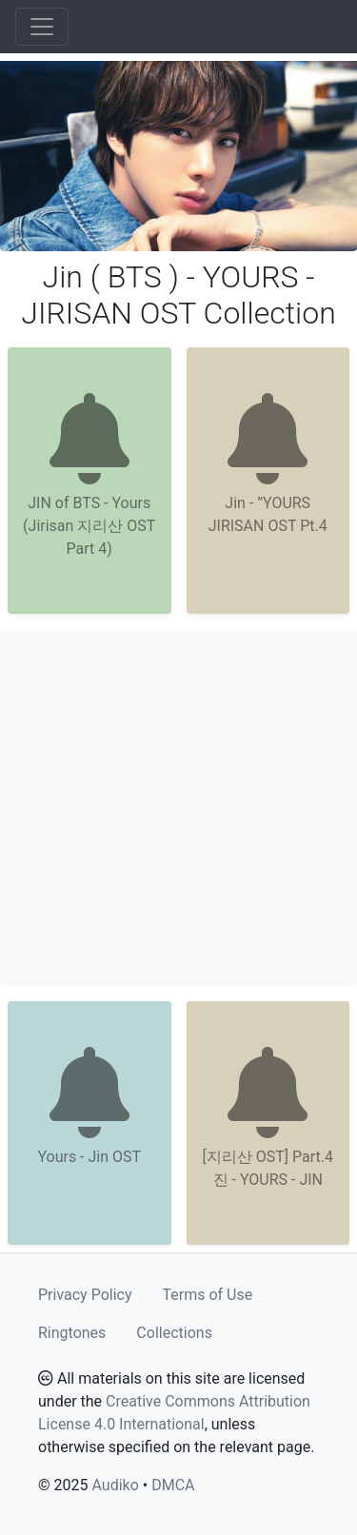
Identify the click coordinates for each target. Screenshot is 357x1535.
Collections (174, 1333)
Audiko (114, 1485)
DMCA (172, 1485)
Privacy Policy (85, 1295)
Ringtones (72, 1333)
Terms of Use (208, 1295)
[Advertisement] (178, 807)
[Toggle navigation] (42, 27)
